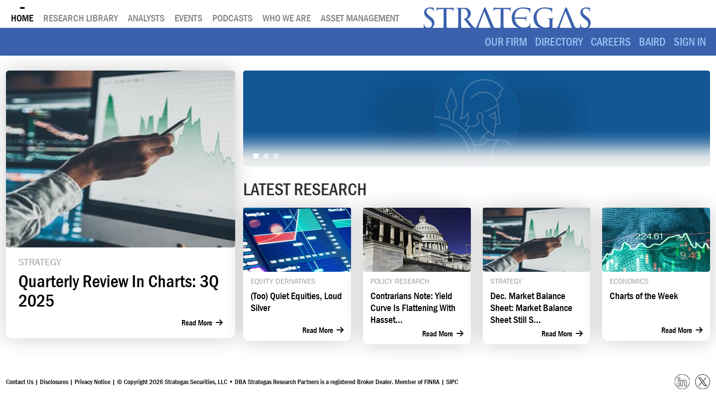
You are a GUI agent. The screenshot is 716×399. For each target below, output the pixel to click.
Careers (611, 41)
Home (22, 17)
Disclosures (54, 382)
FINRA (432, 382)
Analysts (146, 17)
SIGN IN (690, 41)
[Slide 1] (256, 156)
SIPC (452, 382)
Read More (202, 322)
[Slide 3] (275, 156)
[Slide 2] (266, 156)
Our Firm (506, 41)
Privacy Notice (93, 382)
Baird (652, 41)
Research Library (80, 17)
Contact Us (19, 382)
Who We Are (287, 17)
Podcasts (232, 17)
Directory (559, 41)
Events (188, 17)
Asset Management (360, 17)
